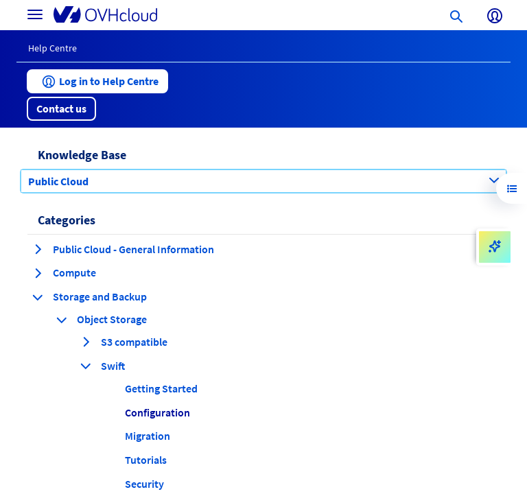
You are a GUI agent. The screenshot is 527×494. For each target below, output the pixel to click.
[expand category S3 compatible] (86, 342)
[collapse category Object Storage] (62, 320)
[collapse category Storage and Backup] (38, 297)
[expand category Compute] (38, 273)
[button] (97, 81)
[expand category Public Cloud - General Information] (38, 249)
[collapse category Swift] (86, 366)
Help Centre (52, 48)
